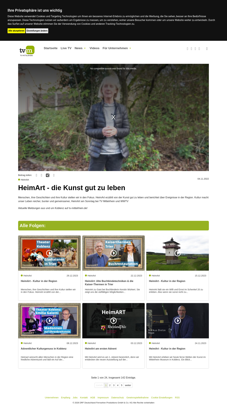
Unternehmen (51, 397)
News (78, 48)
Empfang (65, 397)
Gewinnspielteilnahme (137, 397)
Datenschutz (117, 397)
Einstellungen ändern (37, 30)
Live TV (66, 48)
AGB (92, 397)
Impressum (103, 397)
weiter (128, 385)
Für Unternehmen (115, 48)
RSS (177, 397)
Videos (94, 48)
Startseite (51, 48)
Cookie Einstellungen (161, 397)
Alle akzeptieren (16, 30)
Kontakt (84, 397)
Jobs (75, 397)
